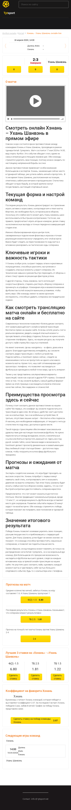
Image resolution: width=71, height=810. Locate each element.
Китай (21, 33)
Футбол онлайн (9, 33)
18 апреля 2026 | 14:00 (24, 40)
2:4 (35, 639)
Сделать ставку (13, 677)
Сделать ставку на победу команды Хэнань (35, 720)
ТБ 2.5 (35, 619)
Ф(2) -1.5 (35, 599)
